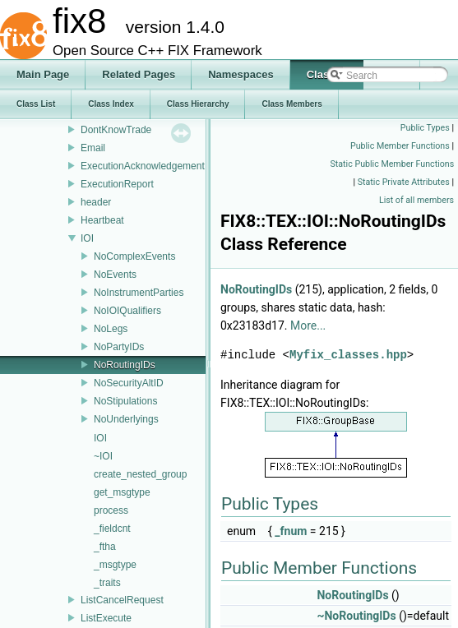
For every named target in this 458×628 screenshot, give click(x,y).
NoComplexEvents (134, 256)
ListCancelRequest (122, 600)
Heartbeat (102, 220)
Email (93, 148)
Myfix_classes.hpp (348, 354)
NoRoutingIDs (124, 365)
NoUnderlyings (126, 419)
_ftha (105, 546)
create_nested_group (140, 474)
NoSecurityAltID (129, 383)
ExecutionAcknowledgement (143, 166)
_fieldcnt (112, 528)
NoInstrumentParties (138, 292)
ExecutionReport (117, 184)
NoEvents (115, 274)
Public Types (425, 127)
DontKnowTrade (116, 130)
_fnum (291, 531)
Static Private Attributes (404, 182)
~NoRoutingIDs (356, 615)
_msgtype (115, 564)
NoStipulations (125, 401)
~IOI (103, 456)
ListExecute (106, 618)
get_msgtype (122, 492)
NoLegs (110, 329)
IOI (87, 238)
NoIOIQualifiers (127, 310)
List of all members (416, 200)
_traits (107, 583)
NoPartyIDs (119, 347)
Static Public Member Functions (393, 164)
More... (308, 325)
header (96, 202)
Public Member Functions (400, 146)
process (111, 510)
